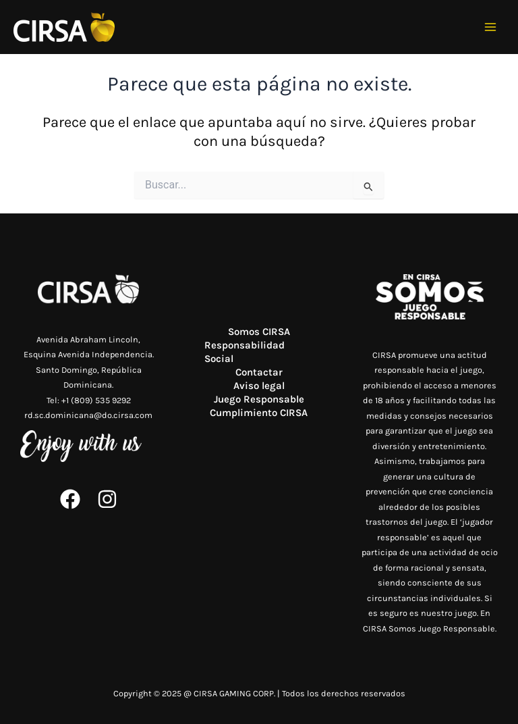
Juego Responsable (259, 399)
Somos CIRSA (259, 332)
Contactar (259, 372)
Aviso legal (259, 386)
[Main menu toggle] (490, 27)
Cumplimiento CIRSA (259, 413)
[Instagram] (107, 499)
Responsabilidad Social (244, 352)
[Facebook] (70, 499)
